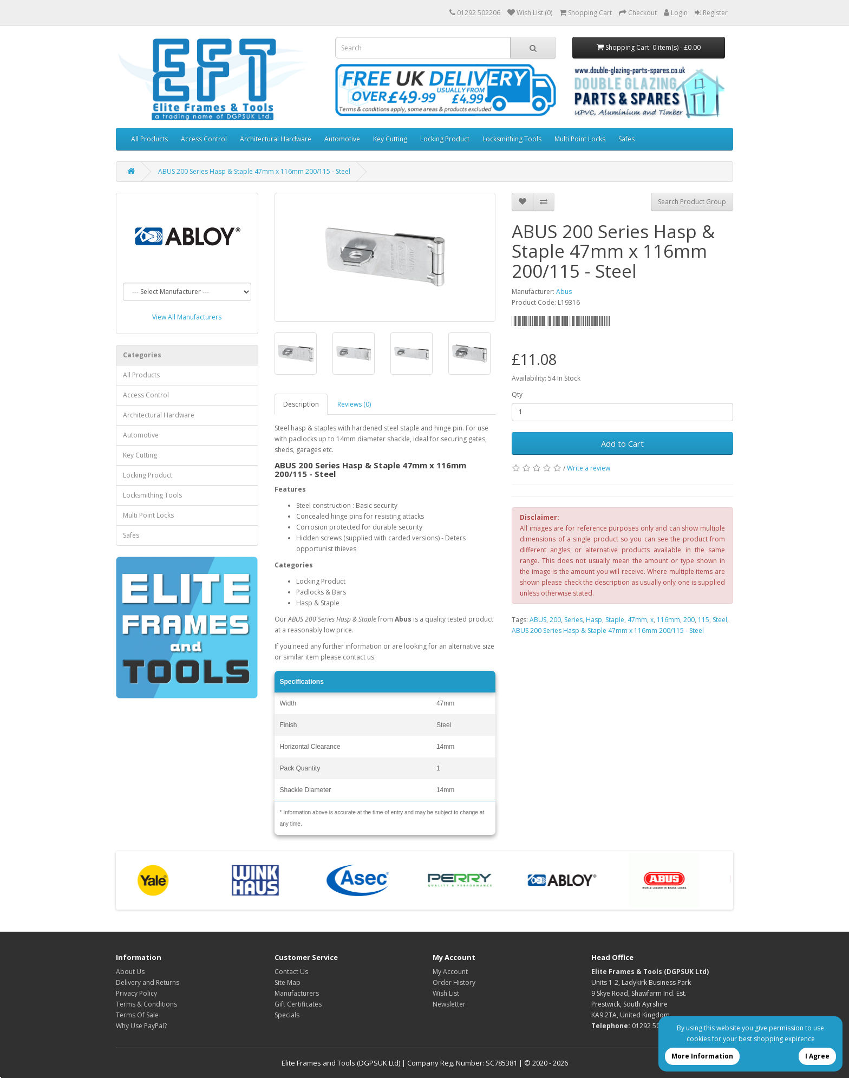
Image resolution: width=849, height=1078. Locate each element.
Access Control (204, 138)
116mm (668, 619)
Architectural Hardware (275, 138)
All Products (149, 138)
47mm (637, 619)
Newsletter (449, 1004)
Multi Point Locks (579, 138)
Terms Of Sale (137, 1015)
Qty (517, 394)
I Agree (817, 1056)
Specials (287, 1015)
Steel (720, 619)
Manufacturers (297, 993)
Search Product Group (692, 201)
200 (555, 619)
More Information (702, 1056)
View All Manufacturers (186, 317)
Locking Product (444, 138)
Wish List (446, 993)
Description (301, 404)
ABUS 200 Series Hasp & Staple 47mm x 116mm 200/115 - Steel (254, 171)
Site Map (288, 982)
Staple (614, 619)
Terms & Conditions (146, 1004)
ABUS (538, 619)
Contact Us (291, 971)
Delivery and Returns (147, 982)
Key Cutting (390, 138)
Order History (454, 982)
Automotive (342, 138)
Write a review (588, 468)
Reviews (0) (354, 404)
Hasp (594, 619)
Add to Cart (622, 443)
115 (703, 619)
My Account (450, 971)
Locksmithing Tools (511, 138)
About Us (130, 971)
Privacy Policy (136, 993)
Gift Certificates (298, 1004)
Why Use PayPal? (141, 1025)
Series (573, 619)
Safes (626, 138)
